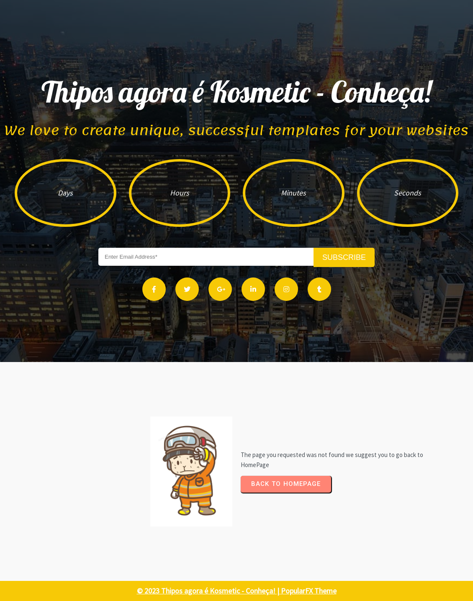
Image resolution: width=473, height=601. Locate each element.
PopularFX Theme (309, 591)
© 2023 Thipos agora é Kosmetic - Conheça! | (209, 591)
